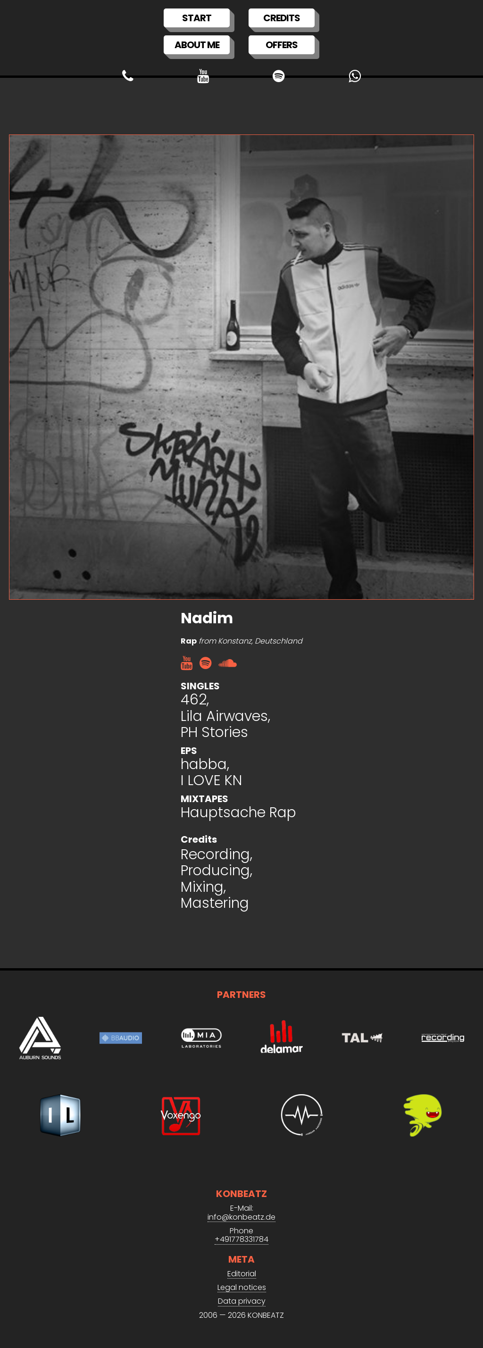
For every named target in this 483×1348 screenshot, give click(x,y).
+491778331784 (241, 1239)
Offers (282, 44)
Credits (281, 18)
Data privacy (242, 1301)
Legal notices (241, 1287)
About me (197, 44)
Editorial (241, 1274)
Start (196, 18)
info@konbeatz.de (241, 1217)
